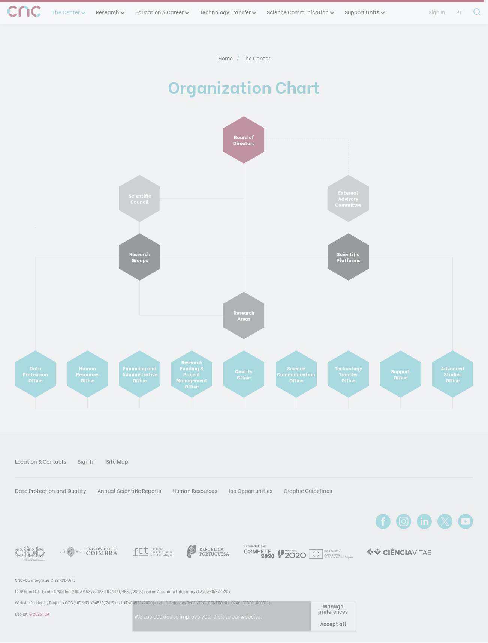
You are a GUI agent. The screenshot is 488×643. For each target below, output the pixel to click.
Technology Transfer (228, 11)
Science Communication (300, 11)
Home (226, 58)
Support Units (364, 11)
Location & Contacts (40, 461)
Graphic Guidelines (308, 490)
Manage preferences (333, 608)
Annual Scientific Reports (129, 490)
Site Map (117, 461)
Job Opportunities (250, 490)
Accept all (333, 624)
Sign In (436, 11)
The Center (68, 11)
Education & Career (162, 11)
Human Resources (194, 490)
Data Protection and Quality (50, 490)
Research (110, 11)
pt (459, 11)
